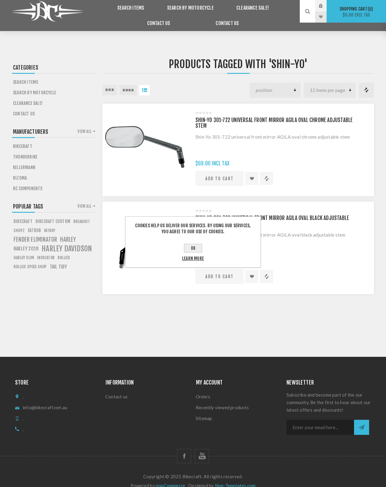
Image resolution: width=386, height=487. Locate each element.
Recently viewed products (222, 399)
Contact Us (273, 6)
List (144, 82)
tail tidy (58, 258)
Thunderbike (25, 148)
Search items (114, 6)
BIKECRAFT (23, 213)
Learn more (193, 258)
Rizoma (20, 169)
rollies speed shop (30, 258)
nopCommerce (170, 477)
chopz (19, 222)
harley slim (24, 249)
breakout (81, 212)
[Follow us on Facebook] (184, 448)
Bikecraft (22, 138)
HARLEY (68, 231)
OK (193, 248)
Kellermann (24, 159)
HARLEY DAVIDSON (67, 240)
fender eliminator (35, 231)
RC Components (28, 180)
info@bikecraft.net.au (45, 399)
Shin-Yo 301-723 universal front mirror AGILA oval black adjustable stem (272, 212)
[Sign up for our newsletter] (320, 418)
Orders (203, 388)
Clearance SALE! (227, 6)
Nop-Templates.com (235, 477)
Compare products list (366, 81)
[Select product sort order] (275, 81)
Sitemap (204, 410)
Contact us (201, 17)
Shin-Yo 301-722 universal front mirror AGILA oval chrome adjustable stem (274, 114)
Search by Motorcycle (169, 6)
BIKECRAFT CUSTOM (53, 213)
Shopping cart (356, 12)
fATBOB (34, 222)
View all (84, 123)
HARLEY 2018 (26, 240)
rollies (64, 249)
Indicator (46, 249)
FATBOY (49, 222)
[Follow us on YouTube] (202, 448)
